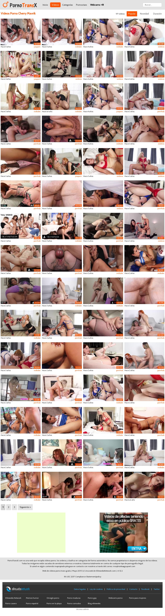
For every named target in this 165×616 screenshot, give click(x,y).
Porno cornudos (74, 603)
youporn (37, 47)
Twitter (157, 589)
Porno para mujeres (137, 598)
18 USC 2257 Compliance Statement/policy (82, 576)
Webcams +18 (97, 4)
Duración (157, 13)
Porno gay (92, 598)
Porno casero (11, 603)
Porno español (32, 603)
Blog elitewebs (94, 603)
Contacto (133, 589)
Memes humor (32, 598)
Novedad (144, 13)
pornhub (160, 111)
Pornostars (81, 4)
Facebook (145, 589)
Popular (132, 13)
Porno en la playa (54, 603)
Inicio (45, 4)
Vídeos (55, 4)
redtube (78, 47)
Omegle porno (53, 598)
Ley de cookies (96, 589)
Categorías (67, 4)
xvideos (161, 47)
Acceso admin (82, 609)
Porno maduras (73, 598)
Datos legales (80, 589)
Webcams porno (115, 598)
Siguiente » (25, 507)
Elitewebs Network (13, 598)
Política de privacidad (116, 589)
